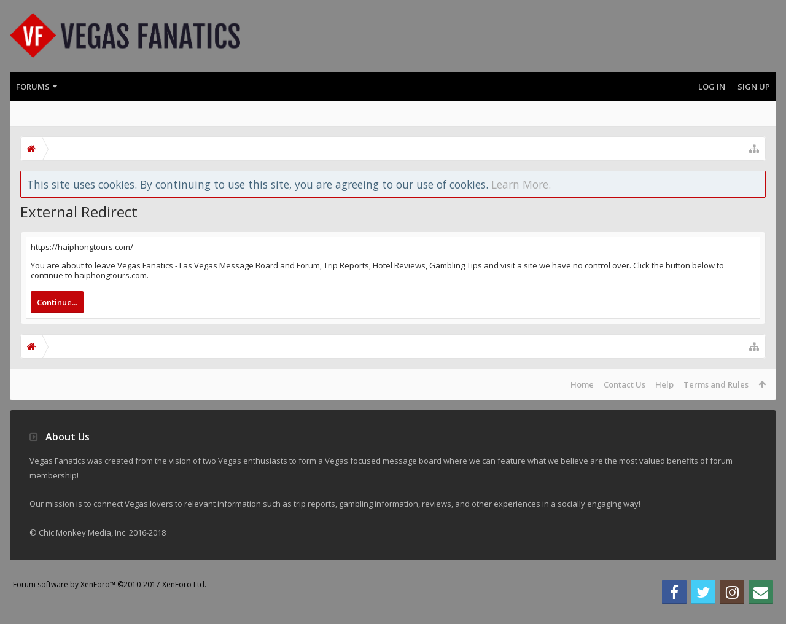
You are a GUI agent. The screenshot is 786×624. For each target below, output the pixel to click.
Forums (33, 86)
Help (664, 384)
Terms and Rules (716, 384)
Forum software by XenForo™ (109, 604)
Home (582, 384)
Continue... (57, 302)
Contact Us (624, 384)
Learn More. (521, 184)
